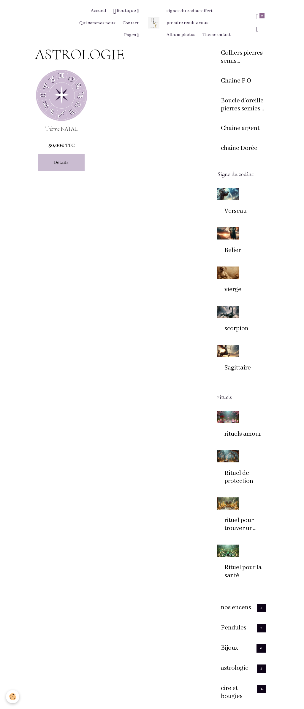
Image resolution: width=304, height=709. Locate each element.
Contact (131, 23)
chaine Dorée (239, 148)
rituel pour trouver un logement (239, 525)
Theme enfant (216, 34)
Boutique (125, 11)
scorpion (236, 329)
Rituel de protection (238, 477)
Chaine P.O (236, 81)
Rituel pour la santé (243, 572)
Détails (61, 162)
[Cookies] (12, 696)
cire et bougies (232, 692)
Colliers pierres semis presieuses (242, 57)
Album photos (181, 34)
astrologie (234, 668)
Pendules (233, 628)
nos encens (236, 608)
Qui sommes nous (97, 23)
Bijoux (229, 648)
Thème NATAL (61, 129)
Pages (130, 35)
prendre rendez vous (187, 23)
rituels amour (242, 434)
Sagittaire (237, 368)
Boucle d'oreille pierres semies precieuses (242, 105)
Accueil (98, 10)
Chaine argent (240, 128)
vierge (232, 290)
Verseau (235, 211)
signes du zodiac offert (190, 11)
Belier (232, 250)
